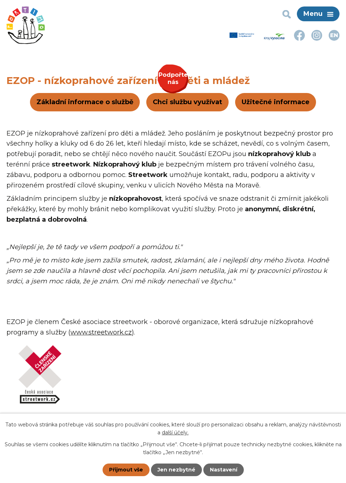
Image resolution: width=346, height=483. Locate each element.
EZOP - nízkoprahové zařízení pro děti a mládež (128, 81)
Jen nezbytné (176, 469)
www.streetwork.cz (101, 332)
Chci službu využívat (187, 102)
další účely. (175, 432)
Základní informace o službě (84, 102)
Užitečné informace (276, 102)
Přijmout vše (126, 469)
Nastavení (223, 469)
